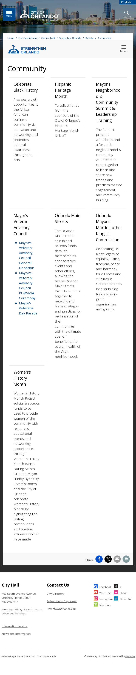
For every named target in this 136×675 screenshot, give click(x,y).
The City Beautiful (46, 656)
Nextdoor (105, 604)
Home (10, 38)
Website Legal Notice (12, 656)
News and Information (16, 633)
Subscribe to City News (62, 601)
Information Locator (14, 626)
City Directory (55, 593)
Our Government (28, 38)
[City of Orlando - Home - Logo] (40, 15)
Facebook (105, 586)
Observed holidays (14, 613)
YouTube (105, 592)
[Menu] (9, 14)
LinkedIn (125, 598)
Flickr (123, 592)
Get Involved (48, 38)
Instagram (106, 598)
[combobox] (127, 2)
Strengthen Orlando (70, 38)
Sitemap (30, 656)
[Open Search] (127, 14)
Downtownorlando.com (61, 609)
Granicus (130, 656)
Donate (90, 38)
